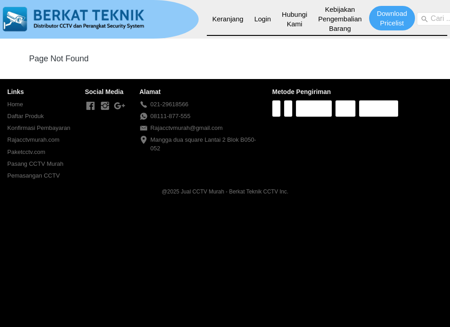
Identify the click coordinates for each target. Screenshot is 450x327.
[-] (90, 106)
